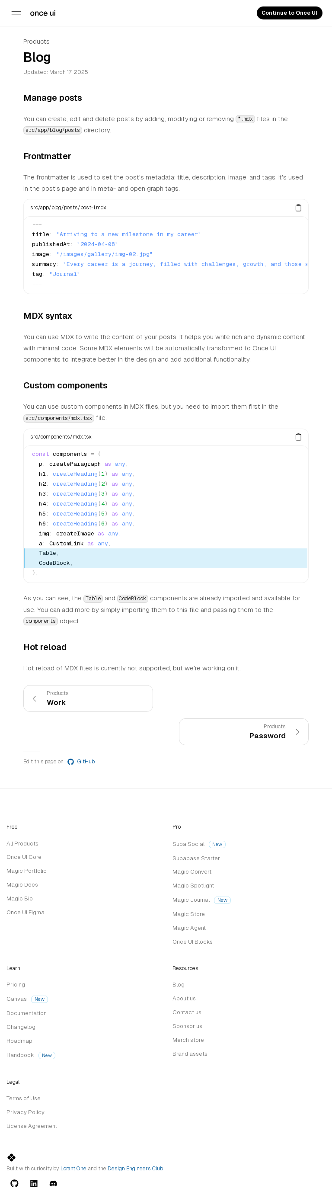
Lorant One (73, 1169)
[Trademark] (43, 13)
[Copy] (298, 207)
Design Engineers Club (135, 1169)
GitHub (81, 762)
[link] (88, 698)
